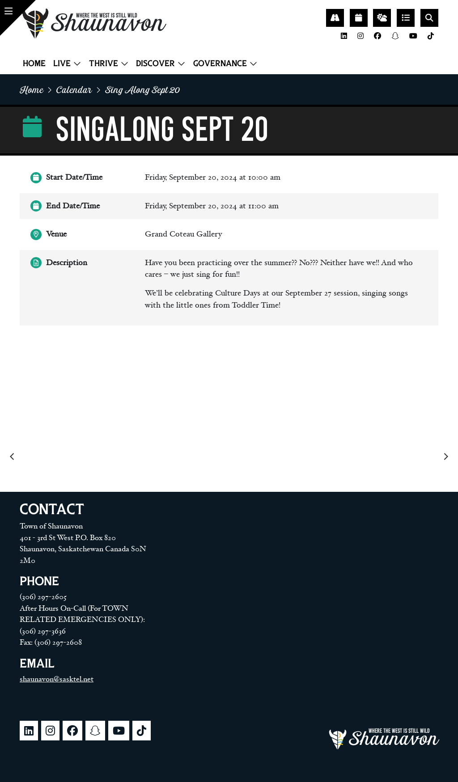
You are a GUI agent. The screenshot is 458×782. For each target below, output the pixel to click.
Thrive (103, 63)
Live (62, 63)
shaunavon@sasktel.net (56, 679)
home (31, 89)
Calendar (74, 89)
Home (34, 63)
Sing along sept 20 (142, 89)
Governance (220, 63)
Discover (155, 63)
